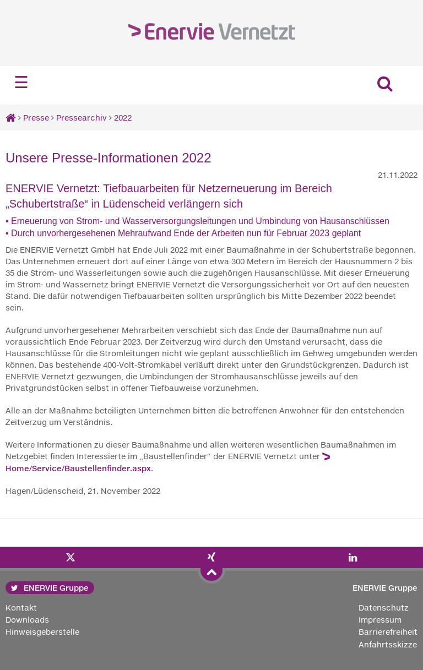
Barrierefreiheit (388, 631)
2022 (123, 117)
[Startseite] (11, 117)
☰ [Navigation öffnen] (21, 82)
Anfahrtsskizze (388, 644)
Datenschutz (384, 607)
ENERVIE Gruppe (50, 587)
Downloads (27, 619)
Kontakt (21, 607)
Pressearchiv (81, 117)
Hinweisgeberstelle (42, 631)
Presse (36, 117)
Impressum (380, 619)
